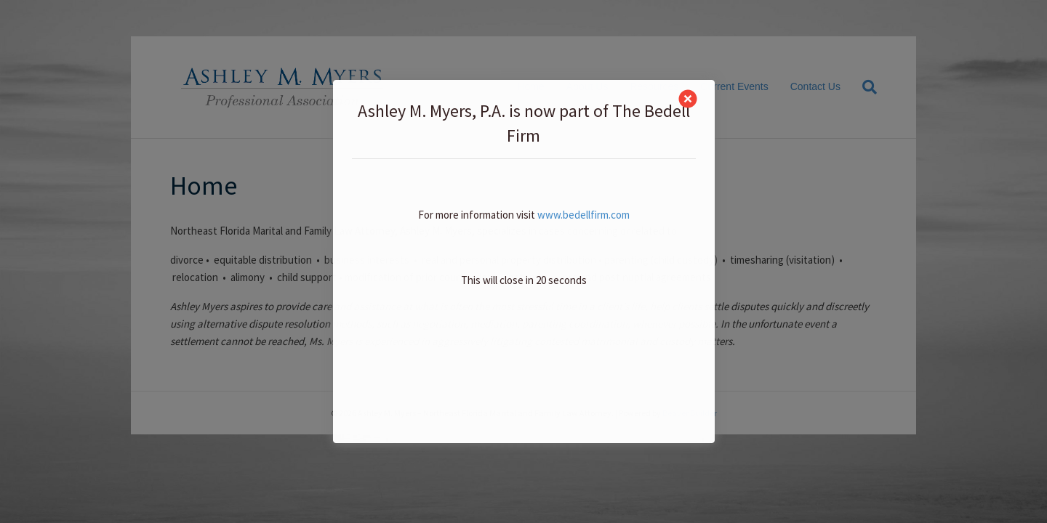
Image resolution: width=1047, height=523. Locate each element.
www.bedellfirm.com (583, 215)
